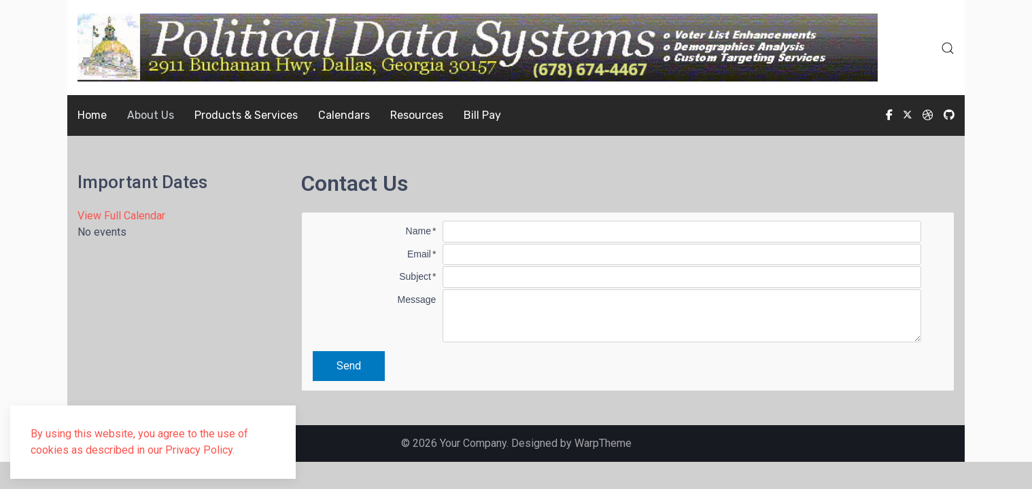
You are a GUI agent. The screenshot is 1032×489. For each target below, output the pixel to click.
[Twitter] (907, 115)
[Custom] (949, 115)
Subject (415, 276)
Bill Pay (482, 115)
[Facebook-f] (889, 115)
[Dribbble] (928, 115)
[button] (947, 48)
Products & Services (246, 115)
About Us (150, 115)
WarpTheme (603, 443)
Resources (416, 115)
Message (417, 299)
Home (92, 115)
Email (419, 254)
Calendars (344, 115)
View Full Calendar (121, 215)
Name (418, 230)
